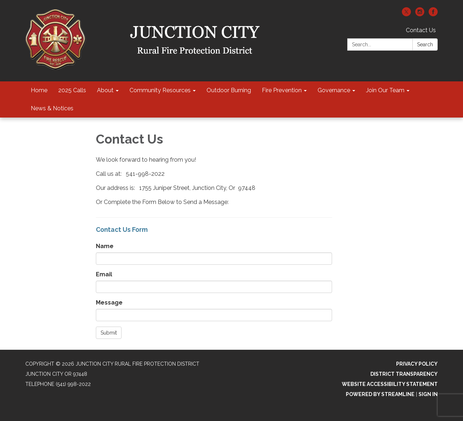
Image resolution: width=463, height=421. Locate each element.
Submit (109, 333)
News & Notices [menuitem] (52, 108)
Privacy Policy (417, 364)
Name (105, 246)
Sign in (428, 394)
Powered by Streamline (380, 394)
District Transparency (404, 374)
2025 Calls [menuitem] (72, 90)
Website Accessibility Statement (390, 384)
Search (425, 44)
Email (104, 274)
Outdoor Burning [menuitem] (229, 90)
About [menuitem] (105, 90)
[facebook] (433, 14)
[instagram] (419, 14)
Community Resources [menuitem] (160, 90)
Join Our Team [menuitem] (385, 90)
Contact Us (421, 30)
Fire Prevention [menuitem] (282, 90)
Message (109, 302)
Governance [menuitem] (334, 90)
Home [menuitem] (39, 90)
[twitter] (406, 14)
